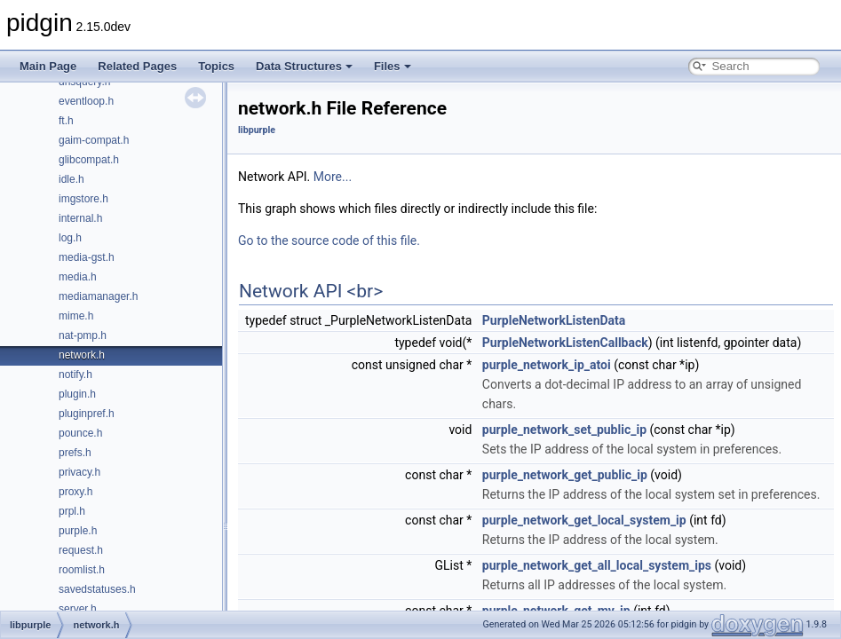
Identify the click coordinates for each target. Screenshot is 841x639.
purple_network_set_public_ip (564, 429)
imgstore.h (83, 199)
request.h (81, 550)
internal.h (80, 218)
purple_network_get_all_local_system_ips (596, 565)
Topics (216, 66)
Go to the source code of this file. (329, 240)
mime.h (76, 316)
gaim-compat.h (94, 140)
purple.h (78, 531)
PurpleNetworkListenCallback (565, 342)
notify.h (75, 374)
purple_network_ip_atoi (546, 365)
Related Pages (137, 66)
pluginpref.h (87, 413)
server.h (78, 609)
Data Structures (304, 66)
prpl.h (72, 511)
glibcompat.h (89, 160)
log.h (70, 238)
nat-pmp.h (83, 335)
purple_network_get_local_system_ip (584, 520)
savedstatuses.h (97, 589)
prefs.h (75, 452)
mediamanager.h (98, 296)
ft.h (66, 120)
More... (332, 177)
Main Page (48, 66)
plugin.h (77, 394)
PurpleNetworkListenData (554, 320)
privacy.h (79, 472)
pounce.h (80, 433)
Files (392, 66)
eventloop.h (86, 101)
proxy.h (75, 491)
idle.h (71, 179)
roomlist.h (82, 570)
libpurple (256, 130)
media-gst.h (87, 257)
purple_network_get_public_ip (564, 475)
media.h (78, 277)
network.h (82, 355)
